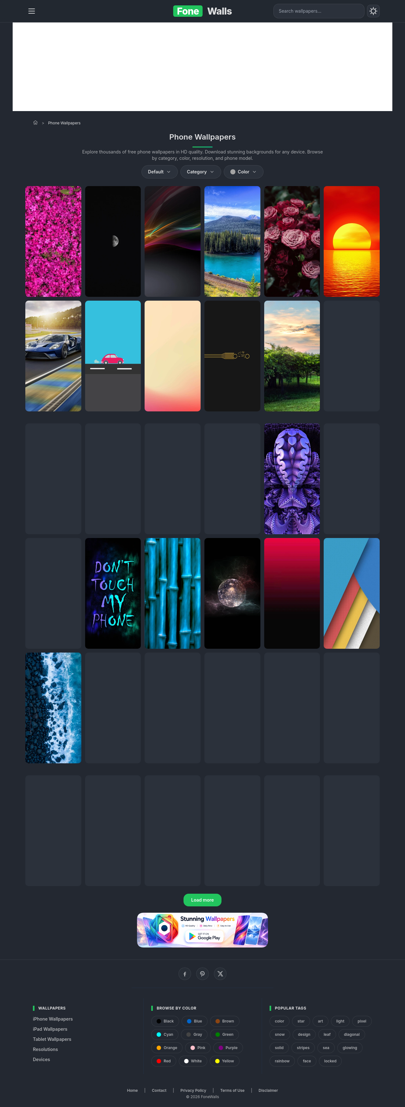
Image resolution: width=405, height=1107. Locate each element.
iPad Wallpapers (50, 1029)
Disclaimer (268, 1090)
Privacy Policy (193, 1090)
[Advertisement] (202, 66)
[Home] (35, 122)
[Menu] (31, 11)
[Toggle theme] (373, 11)
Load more (202, 900)
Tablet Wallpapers (52, 1039)
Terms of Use (232, 1090)
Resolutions (45, 1049)
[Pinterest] (202, 973)
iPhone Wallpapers (53, 1019)
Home (132, 1090)
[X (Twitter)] (220, 973)
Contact (159, 1090)
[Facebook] (184, 973)
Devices (41, 1059)
